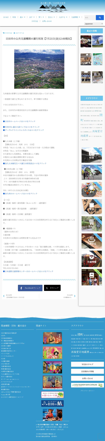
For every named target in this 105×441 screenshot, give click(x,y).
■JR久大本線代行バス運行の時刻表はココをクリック (24, 163)
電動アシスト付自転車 (94, 127)
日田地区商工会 (6, 348)
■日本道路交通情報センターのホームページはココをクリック (28, 271)
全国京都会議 (5, 384)
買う (41, 17)
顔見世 (95, 121)
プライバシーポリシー (87, 391)
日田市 (3, 336)
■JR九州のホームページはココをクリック (20, 193)
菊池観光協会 (5, 389)
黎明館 (97, 111)
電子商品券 (93, 115)
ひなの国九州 (5, 364)
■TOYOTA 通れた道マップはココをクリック (21, 127)
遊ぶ (22, 17)
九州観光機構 (5, 361)
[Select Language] (93, 24)
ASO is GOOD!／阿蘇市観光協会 (11, 392)
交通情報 (75, 17)
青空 (92, 104)
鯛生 (87, 140)
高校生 (99, 104)
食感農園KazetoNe (87, 132)
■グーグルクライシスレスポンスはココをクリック (23, 130)
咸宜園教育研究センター (8, 351)
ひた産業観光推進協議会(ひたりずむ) (12, 343)
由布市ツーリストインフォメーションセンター (15, 387)
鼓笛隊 (85, 115)
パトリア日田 (5, 353)
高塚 (98, 115)
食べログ (86, 124)
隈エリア (91, 136)
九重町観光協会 (6, 366)
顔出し (99, 121)
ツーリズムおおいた (7, 356)
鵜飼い (88, 115)
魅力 (88, 127)
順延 (100, 111)
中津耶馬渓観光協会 (7, 371)
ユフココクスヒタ (6, 382)
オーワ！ (10, 379)
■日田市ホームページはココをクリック (19, 121)
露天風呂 (83, 111)
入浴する (63, 17)
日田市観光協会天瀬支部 (8, 333)
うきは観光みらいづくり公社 (10, 374)
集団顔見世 (87, 121)
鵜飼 (92, 121)
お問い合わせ (47, 21)
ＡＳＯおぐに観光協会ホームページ (12, 397)
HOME (6, 17)
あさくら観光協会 (6, 377)
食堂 (93, 111)
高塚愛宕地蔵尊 (80, 352)
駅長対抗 (93, 108)
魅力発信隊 (99, 108)
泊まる (51, 17)
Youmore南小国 (5, 394)
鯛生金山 (92, 352)
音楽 (83, 127)
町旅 (14, 17)
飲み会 (95, 104)
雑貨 (98, 124)
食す (31, 17)
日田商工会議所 (6, 346)
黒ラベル (84, 108)
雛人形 (83, 140)
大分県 (3, 359)
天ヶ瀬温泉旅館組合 (7, 341)
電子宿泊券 (96, 136)
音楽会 (72, 335)
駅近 (88, 108)
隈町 (80, 334)
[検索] (100, 17)
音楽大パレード (93, 124)
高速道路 (88, 104)
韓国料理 (89, 111)
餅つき (96, 352)
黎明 (82, 115)
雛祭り (84, 345)
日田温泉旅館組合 (6, 338)
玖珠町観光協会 (6, 369)
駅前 (97, 342)
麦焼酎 (82, 104)
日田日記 (35, 21)
